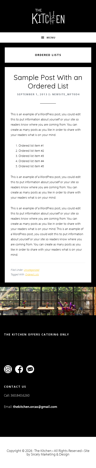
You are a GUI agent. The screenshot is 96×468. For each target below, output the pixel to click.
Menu (51, 37)
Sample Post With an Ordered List (48, 81)
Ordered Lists (32, 274)
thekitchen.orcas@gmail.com (35, 406)
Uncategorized (31, 270)
